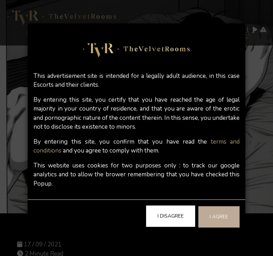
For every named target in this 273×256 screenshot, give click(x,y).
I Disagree (170, 216)
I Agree (219, 216)
